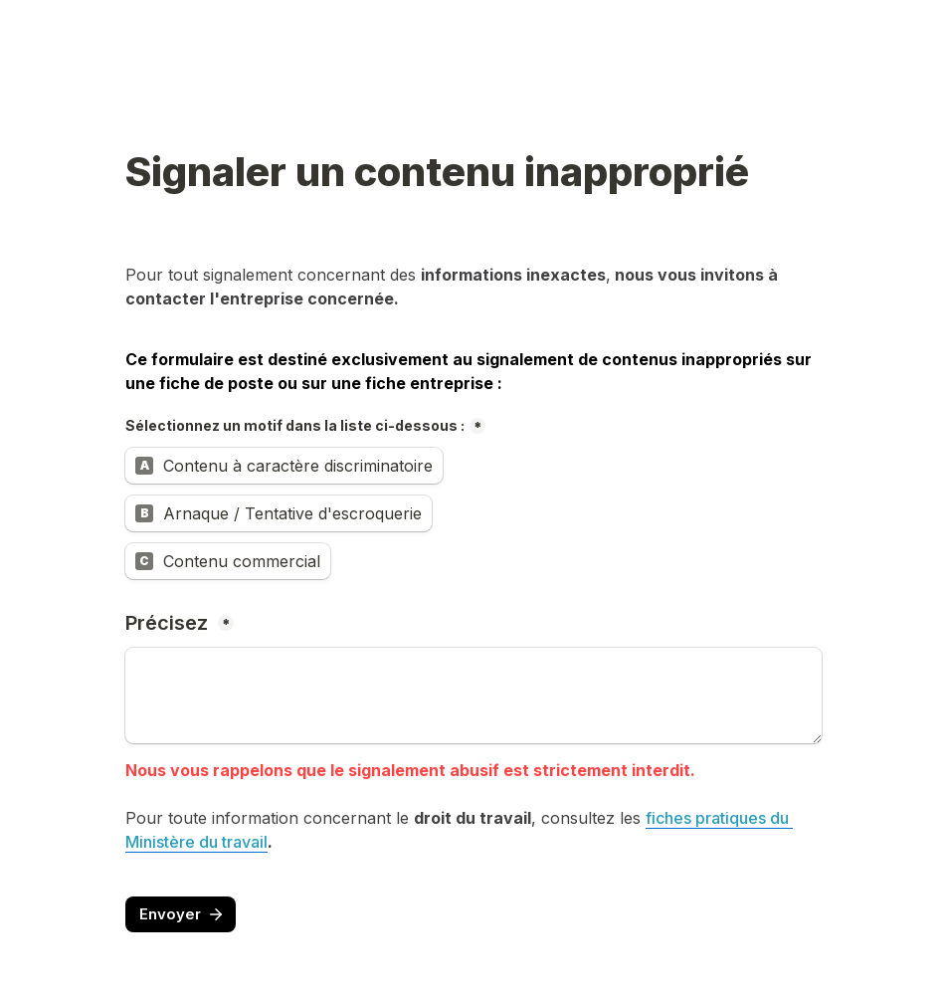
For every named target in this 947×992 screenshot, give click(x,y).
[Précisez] (473, 695)
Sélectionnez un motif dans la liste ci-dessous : (295, 425)
